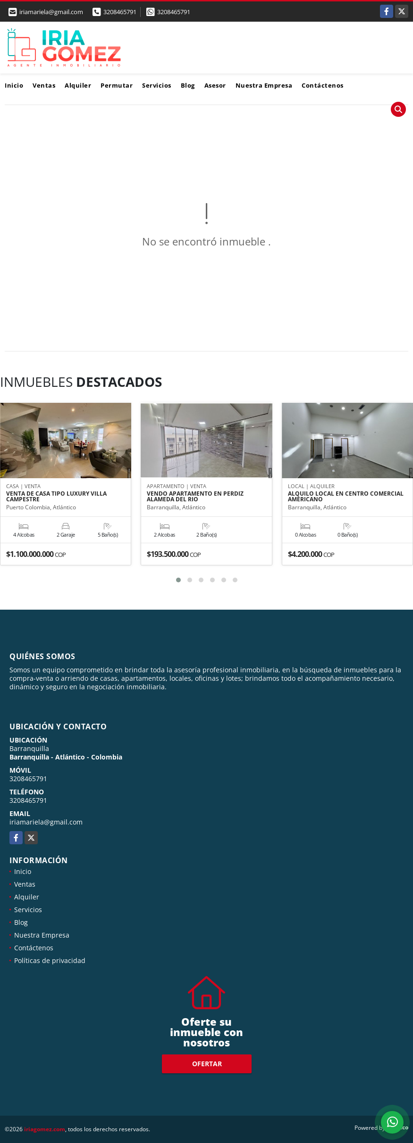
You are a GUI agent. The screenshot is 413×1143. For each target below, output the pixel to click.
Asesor (215, 85)
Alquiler (78, 85)
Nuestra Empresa (264, 85)
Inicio (14, 85)
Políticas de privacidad (49, 960)
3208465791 (119, 12)
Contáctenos (323, 85)
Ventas (44, 85)
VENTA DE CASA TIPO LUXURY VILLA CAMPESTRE (56, 497)
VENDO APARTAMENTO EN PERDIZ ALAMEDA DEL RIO (195, 497)
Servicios (156, 85)
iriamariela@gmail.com (46, 821)
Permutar (117, 85)
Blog (188, 85)
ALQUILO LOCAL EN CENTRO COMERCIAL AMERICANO (346, 497)
